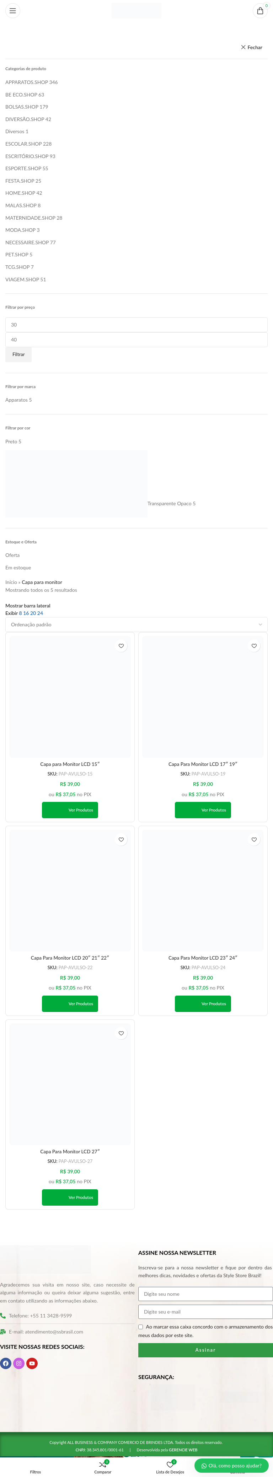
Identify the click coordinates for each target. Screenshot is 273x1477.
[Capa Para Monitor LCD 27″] (70, 1085)
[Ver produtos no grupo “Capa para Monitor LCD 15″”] (70, 810)
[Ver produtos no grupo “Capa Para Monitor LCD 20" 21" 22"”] (70, 1004)
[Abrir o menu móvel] (13, 11)
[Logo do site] (136, 10)
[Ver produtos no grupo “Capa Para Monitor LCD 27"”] (70, 1198)
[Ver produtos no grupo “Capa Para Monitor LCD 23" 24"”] (203, 1004)
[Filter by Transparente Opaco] (98, 503)
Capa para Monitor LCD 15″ (70, 764)
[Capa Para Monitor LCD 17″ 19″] (203, 697)
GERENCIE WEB (183, 1451)
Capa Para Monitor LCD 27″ (70, 1152)
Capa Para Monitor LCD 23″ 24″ (203, 958)
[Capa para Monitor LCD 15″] (70, 697)
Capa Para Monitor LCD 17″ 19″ (203, 764)
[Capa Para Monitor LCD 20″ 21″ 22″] (70, 891)
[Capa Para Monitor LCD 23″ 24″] (203, 891)
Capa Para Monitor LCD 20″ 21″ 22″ (70, 958)
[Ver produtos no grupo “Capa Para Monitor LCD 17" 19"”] (203, 810)
